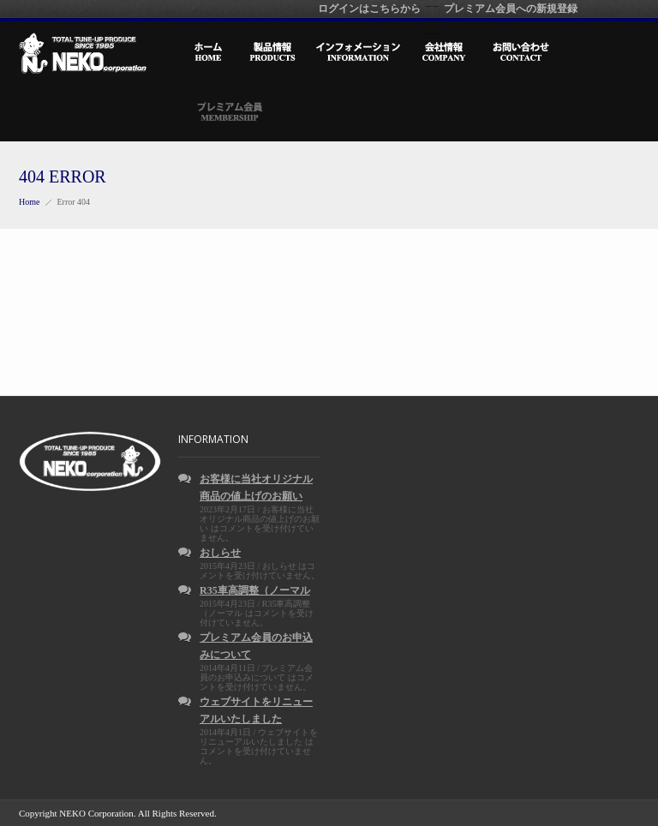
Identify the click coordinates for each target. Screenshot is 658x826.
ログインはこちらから (369, 9)
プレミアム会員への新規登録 (510, 9)
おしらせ (220, 553)
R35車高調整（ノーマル (255, 590)
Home (29, 201)
